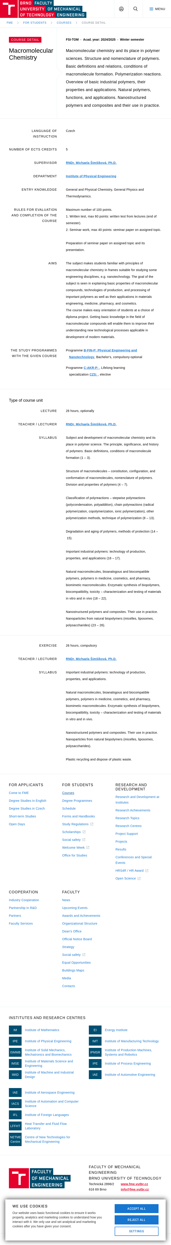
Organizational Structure (79, 923)
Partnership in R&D (23, 908)
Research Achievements (133, 810)
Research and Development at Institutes (137, 799)
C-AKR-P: (91, 368)
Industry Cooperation (24, 900)
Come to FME (19, 793)
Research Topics (127, 818)
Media (66, 978)
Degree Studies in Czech (27, 808)
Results (121, 849)
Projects (121, 841)
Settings (136, 1231)
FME (10, 22)
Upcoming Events (75, 908)
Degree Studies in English (27, 800)
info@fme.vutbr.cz (135, 1189)
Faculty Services (21, 923)
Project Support (127, 834)
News (66, 900)
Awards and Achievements (81, 915)
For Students (35, 22)
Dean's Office (71, 931)
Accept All (136, 1208)
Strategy (68, 947)
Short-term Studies (22, 816)
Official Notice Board (77, 939)
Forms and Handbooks (78, 816)
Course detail (94, 22)
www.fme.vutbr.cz (134, 1184)
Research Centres (129, 826)
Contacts (68, 986)
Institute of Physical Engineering (91, 176)
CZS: (94, 374)
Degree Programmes (77, 800)
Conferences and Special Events (134, 860)
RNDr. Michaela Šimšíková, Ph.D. (91, 163)
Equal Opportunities (76, 962)
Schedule (69, 808)
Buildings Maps (73, 970)
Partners (15, 915)
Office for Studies (74, 855)
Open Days (17, 824)
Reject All (136, 1220)
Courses (64, 22)
